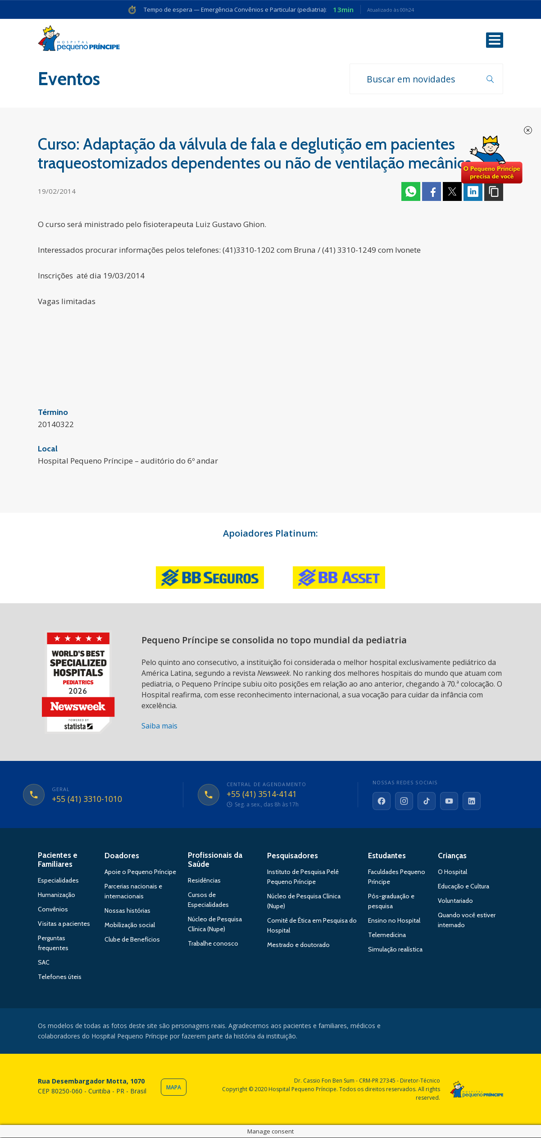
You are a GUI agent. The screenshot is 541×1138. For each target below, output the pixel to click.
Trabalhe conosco (213, 944)
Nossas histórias (127, 911)
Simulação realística (395, 950)
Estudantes (387, 856)
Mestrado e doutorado (298, 946)
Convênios (53, 910)
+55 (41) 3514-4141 (262, 795)
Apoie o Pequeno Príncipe (140, 873)
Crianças (452, 856)
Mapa (173, 1088)
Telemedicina (387, 936)
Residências (204, 881)
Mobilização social (130, 926)
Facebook (431, 192)
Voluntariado (455, 901)
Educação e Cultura (463, 887)
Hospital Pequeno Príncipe (79, 40)
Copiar (493, 192)
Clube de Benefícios (132, 940)
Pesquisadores (292, 856)
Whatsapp (410, 192)
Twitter (452, 192)
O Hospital (452, 873)
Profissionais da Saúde (215, 860)
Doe (491, 160)
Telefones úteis (60, 978)
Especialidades (58, 881)
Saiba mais (159, 727)
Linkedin (473, 192)
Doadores (122, 856)
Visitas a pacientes (64, 924)
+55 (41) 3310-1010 (87, 800)
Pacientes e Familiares (57, 860)
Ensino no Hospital (394, 921)
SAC (44, 963)
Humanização (56, 896)
